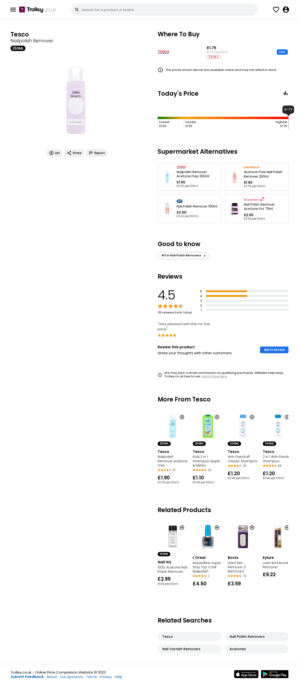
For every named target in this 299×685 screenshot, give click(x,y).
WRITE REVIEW (274, 350)
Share (74, 153)
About (51, 676)
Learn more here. (215, 376)
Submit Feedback (27, 676)
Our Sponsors (71, 676)
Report (97, 153)
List (54, 153)
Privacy (106, 676)
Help (118, 676)
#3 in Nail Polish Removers (184, 255)
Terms (91, 676)
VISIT (282, 52)
